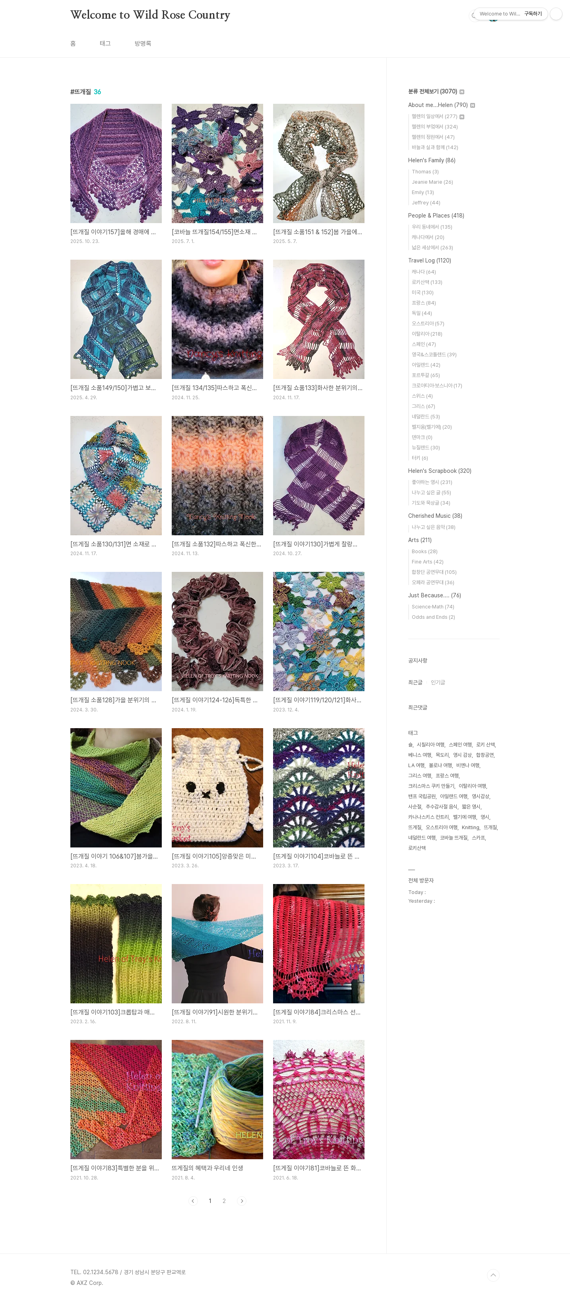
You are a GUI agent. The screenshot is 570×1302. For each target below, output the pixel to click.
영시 (485, 817)
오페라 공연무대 (433, 582)
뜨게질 (414, 827)
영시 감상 (462, 755)
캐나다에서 (428, 237)
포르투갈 (426, 375)
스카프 (478, 838)
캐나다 (424, 272)
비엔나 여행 (467, 765)
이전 (193, 1201)
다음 (241, 1201)
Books (425, 551)
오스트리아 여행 (442, 827)
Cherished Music (435, 516)
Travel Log (429, 260)
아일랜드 (426, 365)
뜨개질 (490, 827)
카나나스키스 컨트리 (428, 817)
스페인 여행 (460, 745)
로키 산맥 (485, 745)
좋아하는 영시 (432, 482)
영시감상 (480, 796)
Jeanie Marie (432, 182)
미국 (423, 292)
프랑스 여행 (447, 776)
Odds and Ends (433, 617)
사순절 (414, 807)
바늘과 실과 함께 (435, 147)
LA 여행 (416, 765)
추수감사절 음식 (442, 807)
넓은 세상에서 (432, 248)
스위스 (422, 396)
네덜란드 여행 (422, 838)
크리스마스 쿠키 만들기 (431, 786)
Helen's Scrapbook (439, 471)
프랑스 (424, 303)
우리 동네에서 (432, 227)
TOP (493, 1275)
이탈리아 (427, 334)
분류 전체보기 (436, 91)
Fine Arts (428, 562)
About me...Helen (441, 105)
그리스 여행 (419, 776)
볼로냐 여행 (440, 765)
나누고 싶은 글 (431, 493)
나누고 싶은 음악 (434, 527)
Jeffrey (426, 203)
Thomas (425, 172)
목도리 (442, 755)
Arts (420, 540)
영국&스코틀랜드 (434, 355)
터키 (420, 458)
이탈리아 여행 (472, 786)
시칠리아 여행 (430, 745)
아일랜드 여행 (453, 796)
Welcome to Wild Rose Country (150, 15)
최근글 (415, 682)
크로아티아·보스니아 (437, 386)
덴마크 (422, 437)
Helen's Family (432, 160)
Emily (423, 192)
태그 (105, 43)
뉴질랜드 (426, 448)
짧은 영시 (471, 807)
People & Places (436, 215)
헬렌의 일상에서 (438, 116)
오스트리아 (428, 323)
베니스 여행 (419, 755)
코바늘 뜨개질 (453, 838)
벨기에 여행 (464, 817)
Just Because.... (434, 595)
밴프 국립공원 (422, 796)
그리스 (423, 406)
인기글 (438, 682)
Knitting (470, 827)
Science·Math (433, 607)
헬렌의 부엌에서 (435, 127)
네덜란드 (426, 417)
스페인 (424, 344)
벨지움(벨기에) (432, 427)
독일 (422, 313)
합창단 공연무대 (434, 572)
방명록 (143, 43)
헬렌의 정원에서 (433, 137)
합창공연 (485, 755)
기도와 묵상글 (431, 503)
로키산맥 (427, 282)
